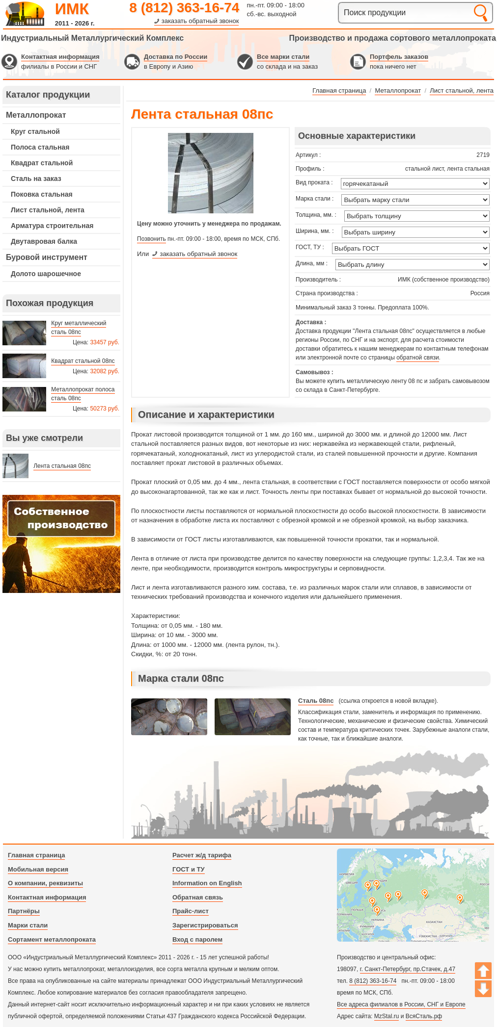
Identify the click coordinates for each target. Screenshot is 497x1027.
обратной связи (417, 357)
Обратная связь (197, 897)
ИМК (72, 9)
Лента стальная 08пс (62, 465)
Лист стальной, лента (47, 210)
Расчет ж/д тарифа (201, 855)
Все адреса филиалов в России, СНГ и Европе (401, 1004)
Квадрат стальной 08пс (82, 361)
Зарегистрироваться (205, 925)
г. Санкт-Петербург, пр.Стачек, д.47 (407, 969)
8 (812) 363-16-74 (184, 7)
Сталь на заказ (36, 178)
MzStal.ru (386, 1016)
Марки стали (28, 925)
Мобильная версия (38, 869)
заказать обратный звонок (200, 21)
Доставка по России (175, 56)
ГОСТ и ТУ (188, 869)
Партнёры (24, 911)
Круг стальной (35, 131)
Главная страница (36, 855)
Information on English (207, 883)
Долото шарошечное (46, 274)
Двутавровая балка (44, 241)
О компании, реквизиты (45, 883)
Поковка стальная (42, 194)
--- (61, 544)
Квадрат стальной (42, 163)
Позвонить (151, 238)
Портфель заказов (399, 56)
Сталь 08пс (315, 700)
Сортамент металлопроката (52, 939)
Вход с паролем (197, 939)
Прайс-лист (190, 911)
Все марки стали (283, 56)
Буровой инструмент (46, 257)
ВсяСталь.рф (424, 1016)
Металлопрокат (36, 115)
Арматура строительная (52, 226)
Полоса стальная (40, 147)
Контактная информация (60, 56)
